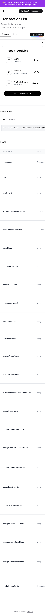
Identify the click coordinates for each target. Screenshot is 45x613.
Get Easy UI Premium (30, 11)
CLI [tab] (3, 119)
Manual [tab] (12, 119)
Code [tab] (15, 34)
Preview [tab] (5, 34)
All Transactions (22, 93)
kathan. (30, 611)
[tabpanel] (22, 72)
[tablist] (15, 34)
